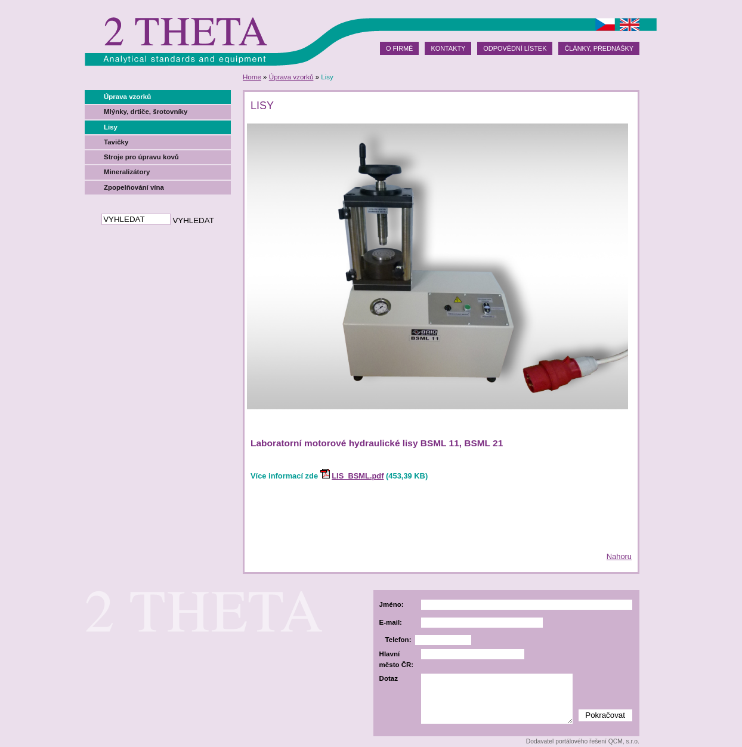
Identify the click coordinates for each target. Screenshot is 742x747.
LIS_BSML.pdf (358, 475)
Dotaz (388, 678)
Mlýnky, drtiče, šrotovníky (145, 111)
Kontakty (448, 48)
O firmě (399, 48)
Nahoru (619, 556)
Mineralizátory (127, 171)
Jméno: (391, 604)
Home (252, 77)
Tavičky (116, 142)
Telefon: (398, 639)
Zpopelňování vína (134, 187)
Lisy (111, 127)
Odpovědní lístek (514, 48)
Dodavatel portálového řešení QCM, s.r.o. (582, 741)
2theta (185, 33)
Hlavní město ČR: (396, 659)
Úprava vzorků (291, 77)
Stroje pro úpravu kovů (141, 156)
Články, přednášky (598, 48)
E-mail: (390, 622)
